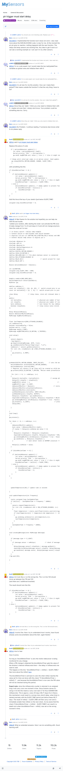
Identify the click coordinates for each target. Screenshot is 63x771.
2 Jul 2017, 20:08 (34, 648)
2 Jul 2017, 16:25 (34, 139)
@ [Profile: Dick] (19, 35)
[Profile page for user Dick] (5, 39)
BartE (10, 139)
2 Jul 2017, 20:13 (22, 722)
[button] (3, 768)
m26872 (14, 35)
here (29, 672)
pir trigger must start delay (28, 142)
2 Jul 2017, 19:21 (34, 574)
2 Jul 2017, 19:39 (22, 629)
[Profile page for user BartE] (5, 140)
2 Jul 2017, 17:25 (22, 216)
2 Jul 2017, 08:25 (22, 82)
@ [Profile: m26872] (12, 41)
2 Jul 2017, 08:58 (39, 103)
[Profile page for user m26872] (5, 64)
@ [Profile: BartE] (11, 219)
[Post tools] (58, 54)
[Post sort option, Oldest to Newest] (5, 26)
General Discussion (10, 20)
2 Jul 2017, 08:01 (38, 63)
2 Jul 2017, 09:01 (22, 124)
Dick (10, 38)
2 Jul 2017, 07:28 (22, 38)
